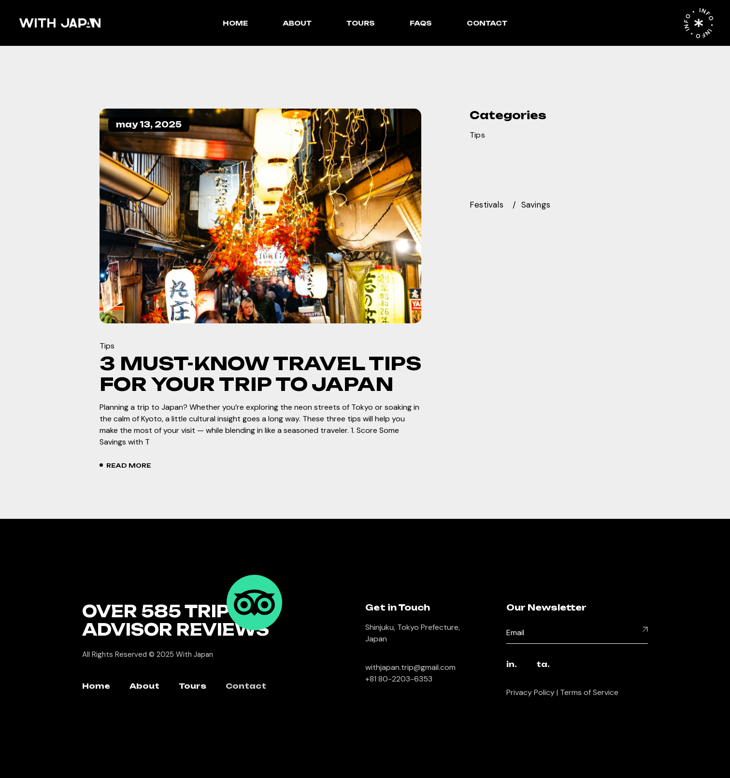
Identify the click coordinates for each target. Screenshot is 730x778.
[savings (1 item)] (541, 204)
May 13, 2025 (149, 124)
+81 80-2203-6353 (398, 679)
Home (96, 686)
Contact (246, 686)
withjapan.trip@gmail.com (410, 667)
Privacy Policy (530, 692)
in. (511, 665)
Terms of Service (589, 692)
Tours (192, 686)
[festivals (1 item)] (492, 204)
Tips (107, 346)
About (144, 686)
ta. (543, 665)
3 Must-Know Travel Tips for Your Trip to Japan (260, 373)
